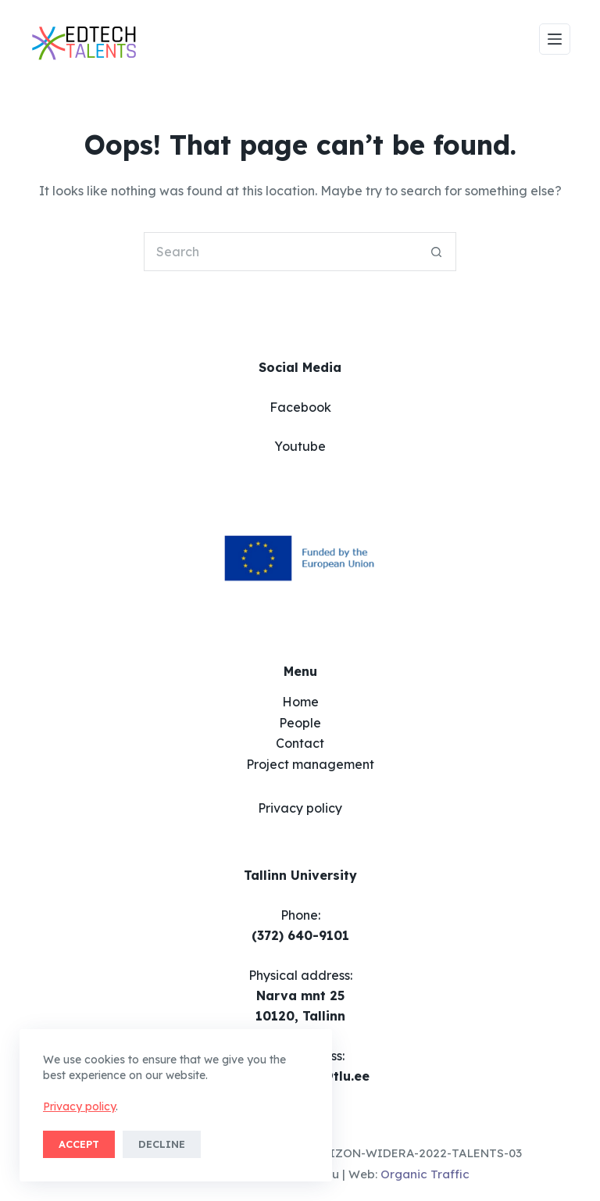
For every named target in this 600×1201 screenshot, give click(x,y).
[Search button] (436, 251)
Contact (300, 743)
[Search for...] (280, 251)
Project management (310, 764)
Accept (79, 1144)
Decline (161, 1144)
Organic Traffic (425, 1174)
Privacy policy (79, 1106)
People (300, 723)
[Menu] (554, 39)
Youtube (300, 446)
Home (300, 702)
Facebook (300, 407)
